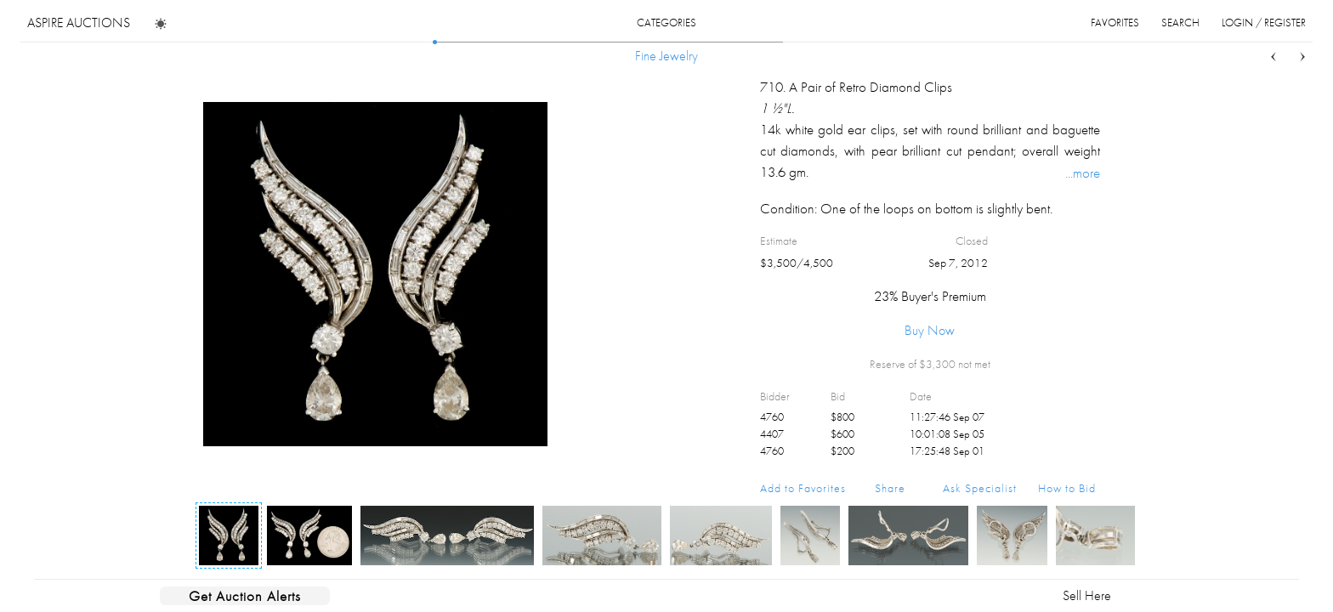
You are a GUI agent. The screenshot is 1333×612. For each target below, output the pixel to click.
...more (1082, 172)
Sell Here (1087, 595)
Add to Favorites (803, 488)
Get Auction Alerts (245, 595)
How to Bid (1067, 488)
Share (890, 488)
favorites (1115, 22)
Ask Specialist (980, 488)
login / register (1264, 22)
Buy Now (930, 330)
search (1180, 22)
